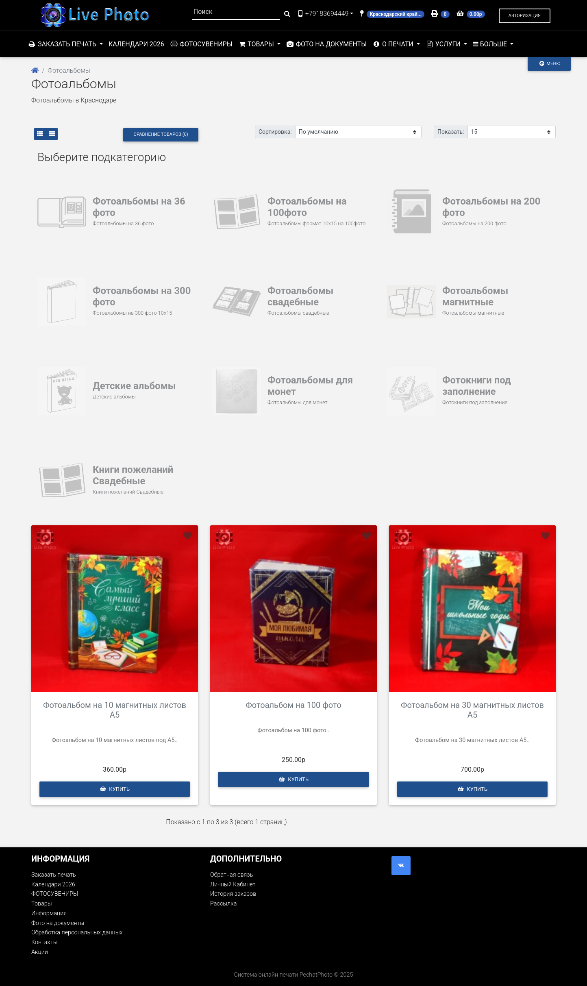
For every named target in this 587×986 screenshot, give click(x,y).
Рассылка (223, 903)
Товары (41, 903)
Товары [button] (257, 44)
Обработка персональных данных (76, 932)
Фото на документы (326, 44)
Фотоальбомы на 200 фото (491, 207)
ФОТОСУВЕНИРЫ (201, 44)
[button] (524, 16)
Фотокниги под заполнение (476, 385)
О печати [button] (393, 44)
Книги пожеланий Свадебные (133, 475)
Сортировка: (275, 131)
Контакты (495, 44)
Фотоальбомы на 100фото (307, 207)
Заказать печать (53, 874)
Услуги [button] (444, 44)
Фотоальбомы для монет (310, 385)
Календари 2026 (136, 44)
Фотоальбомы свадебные (300, 296)
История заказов (233, 893)
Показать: (450, 131)
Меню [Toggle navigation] (549, 63)
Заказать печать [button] (63, 44)
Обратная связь (231, 874)
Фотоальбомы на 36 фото (139, 207)
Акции (539, 44)
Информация (49, 913)
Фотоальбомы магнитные (475, 296)
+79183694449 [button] (323, 13)
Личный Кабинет (232, 884)
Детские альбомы (134, 386)
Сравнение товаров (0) (161, 134)
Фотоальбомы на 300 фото (142, 296)
